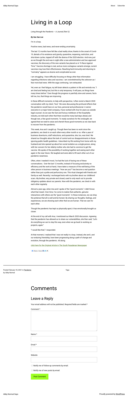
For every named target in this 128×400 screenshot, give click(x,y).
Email (34, 345)
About (113, 6)
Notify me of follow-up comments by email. (50, 366)
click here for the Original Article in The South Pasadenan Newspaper (59, 245)
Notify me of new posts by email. (46, 370)
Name (34, 334)
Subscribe (121, 6)
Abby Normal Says (10, 6)
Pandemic (27, 270)
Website (34, 355)
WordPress (120, 394)
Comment (35, 309)
